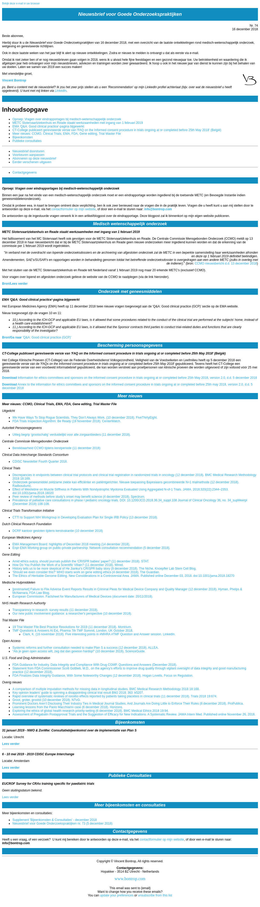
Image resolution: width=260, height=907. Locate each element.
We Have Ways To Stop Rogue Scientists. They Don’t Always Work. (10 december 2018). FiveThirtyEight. (84, 417)
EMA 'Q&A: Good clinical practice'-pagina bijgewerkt (48, 126)
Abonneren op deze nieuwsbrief (34, 158)
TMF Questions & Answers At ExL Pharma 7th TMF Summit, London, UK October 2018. (72, 630)
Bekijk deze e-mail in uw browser (21, 3)
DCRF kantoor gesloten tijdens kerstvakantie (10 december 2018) (57, 531)
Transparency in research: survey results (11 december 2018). (55, 610)
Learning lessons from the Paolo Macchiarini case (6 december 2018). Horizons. (67, 707)
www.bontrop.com (130, 878)
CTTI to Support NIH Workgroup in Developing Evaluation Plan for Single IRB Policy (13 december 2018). (85, 517)
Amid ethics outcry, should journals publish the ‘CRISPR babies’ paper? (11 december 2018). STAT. (80, 561)
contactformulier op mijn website (73, 209)
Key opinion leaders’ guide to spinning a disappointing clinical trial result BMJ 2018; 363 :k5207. (78, 692)
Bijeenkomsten (22, 137)
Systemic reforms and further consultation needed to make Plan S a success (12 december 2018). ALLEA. (85, 647)
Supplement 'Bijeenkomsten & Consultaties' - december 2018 (54, 820)
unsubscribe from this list (155, 895)
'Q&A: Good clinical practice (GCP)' (36, 337)
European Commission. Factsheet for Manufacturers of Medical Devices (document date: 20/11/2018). (82, 596)
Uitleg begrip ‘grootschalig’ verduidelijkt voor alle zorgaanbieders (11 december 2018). (71, 434)
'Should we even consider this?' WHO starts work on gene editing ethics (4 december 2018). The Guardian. (86, 572)
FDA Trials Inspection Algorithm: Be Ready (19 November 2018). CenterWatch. (66, 421)
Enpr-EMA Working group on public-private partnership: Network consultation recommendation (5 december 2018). (91, 548)
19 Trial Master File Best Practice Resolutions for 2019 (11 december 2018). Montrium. (72, 627)
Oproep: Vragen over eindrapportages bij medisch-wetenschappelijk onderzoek (66, 119)
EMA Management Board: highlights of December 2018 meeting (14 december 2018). (71, 544)
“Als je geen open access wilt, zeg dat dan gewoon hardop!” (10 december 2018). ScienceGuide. (79, 651)
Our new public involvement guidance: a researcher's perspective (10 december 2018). (72, 613)
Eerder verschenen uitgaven (31, 162)
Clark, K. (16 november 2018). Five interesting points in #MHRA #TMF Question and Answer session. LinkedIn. (99, 634)
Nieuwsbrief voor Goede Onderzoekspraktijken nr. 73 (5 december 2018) (62, 823)
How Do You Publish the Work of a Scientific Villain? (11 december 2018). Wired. (68, 565)
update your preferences (116, 895)
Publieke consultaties (27, 141)
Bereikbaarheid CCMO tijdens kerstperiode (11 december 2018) (56, 448)
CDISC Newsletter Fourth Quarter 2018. (40, 461)
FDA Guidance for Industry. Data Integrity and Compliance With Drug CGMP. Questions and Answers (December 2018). (94, 665)
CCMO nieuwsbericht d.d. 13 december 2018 (226, 263)
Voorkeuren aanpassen (28, 155)
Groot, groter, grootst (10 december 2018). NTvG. (46, 700)
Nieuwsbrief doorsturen (28, 151)
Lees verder (10, 744)
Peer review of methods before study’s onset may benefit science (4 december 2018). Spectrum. (78, 496)
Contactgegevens (24, 172)
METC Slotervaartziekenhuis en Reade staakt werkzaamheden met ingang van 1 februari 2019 (77, 123)
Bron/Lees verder (15, 283)
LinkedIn (60, 91)
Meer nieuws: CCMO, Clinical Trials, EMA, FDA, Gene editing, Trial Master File (66, 133)
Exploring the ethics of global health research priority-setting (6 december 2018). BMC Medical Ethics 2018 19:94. (90, 711)
